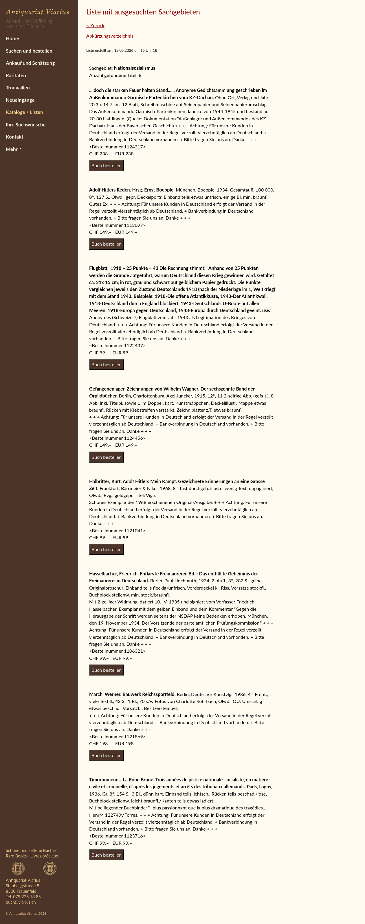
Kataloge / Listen (24, 112)
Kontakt (14, 137)
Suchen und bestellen (29, 51)
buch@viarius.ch (21, 902)
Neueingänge (20, 100)
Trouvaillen (18, 87)
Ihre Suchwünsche (25, 125)
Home (12, 38)
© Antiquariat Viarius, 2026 (26, 913)
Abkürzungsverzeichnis (109, 35)
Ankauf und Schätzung (30, 63)
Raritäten (16, 75)
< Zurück (95, 25)
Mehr (14, 149)
